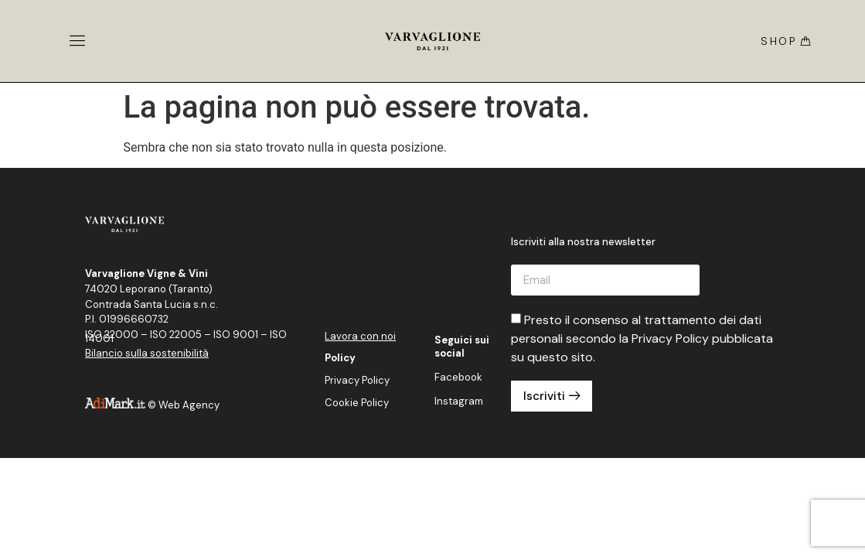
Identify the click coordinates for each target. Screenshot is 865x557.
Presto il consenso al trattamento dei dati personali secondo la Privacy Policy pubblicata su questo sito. (642, 338)
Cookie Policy (357, 402)
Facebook (458, 377)
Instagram (458, 401)
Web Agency (189, 405)
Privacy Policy (357, 380)
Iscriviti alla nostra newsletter (583, 242)
